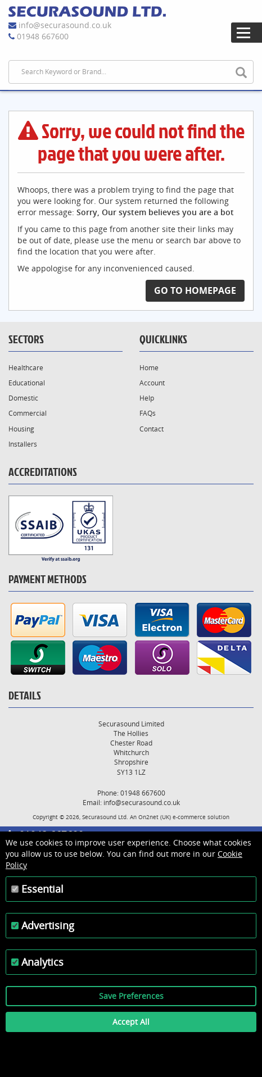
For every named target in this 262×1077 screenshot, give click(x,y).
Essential (42, 889)
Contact (151, 429)
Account (152, 383)
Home (149, 367)
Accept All (131, 1021)
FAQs (147, 413)
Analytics (42, 962)
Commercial (27, 413)
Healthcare (25, 367)
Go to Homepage (195, 290)
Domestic (23, 398)
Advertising (47, 925)
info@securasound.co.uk (65, 25)
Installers (22, 444)
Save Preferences (131, 995)
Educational (26, 383)
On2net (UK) (154, 817)
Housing (21, 429)
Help (146, 398)
